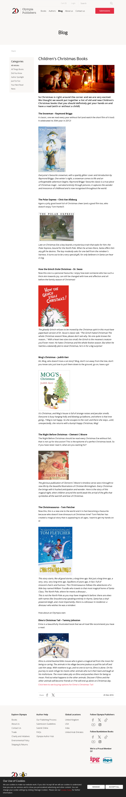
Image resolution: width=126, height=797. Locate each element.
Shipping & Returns (20, 744)
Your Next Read (17, 85)
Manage (96, 787)
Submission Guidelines (46, 724)
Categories (17, 61)
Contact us (80, 11)
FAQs (38, 732)
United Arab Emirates (74, 732)
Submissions (104, 11)
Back (13, 51)
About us (69, 11)
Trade (14, 732)
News (13, 89)
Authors (52, 11)
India (67, 728)
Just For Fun (15, 81)
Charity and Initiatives (21, 736)
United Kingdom (72, 719)
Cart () (63, 3)
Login (73, 3)
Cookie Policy (66, 790)
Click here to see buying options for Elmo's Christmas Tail (65, 684)
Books (43, 11)
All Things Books (17, 69)
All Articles (15, 65)
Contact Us (16, 728)
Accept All (114, 787)
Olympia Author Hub (45, 736)
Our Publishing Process (46, 719)
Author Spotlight (17, 77)
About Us (16, 724)
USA (67, 724)
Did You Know (16, 73)
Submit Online (42, 728)
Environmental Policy (20, 740)
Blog (60, 11)
